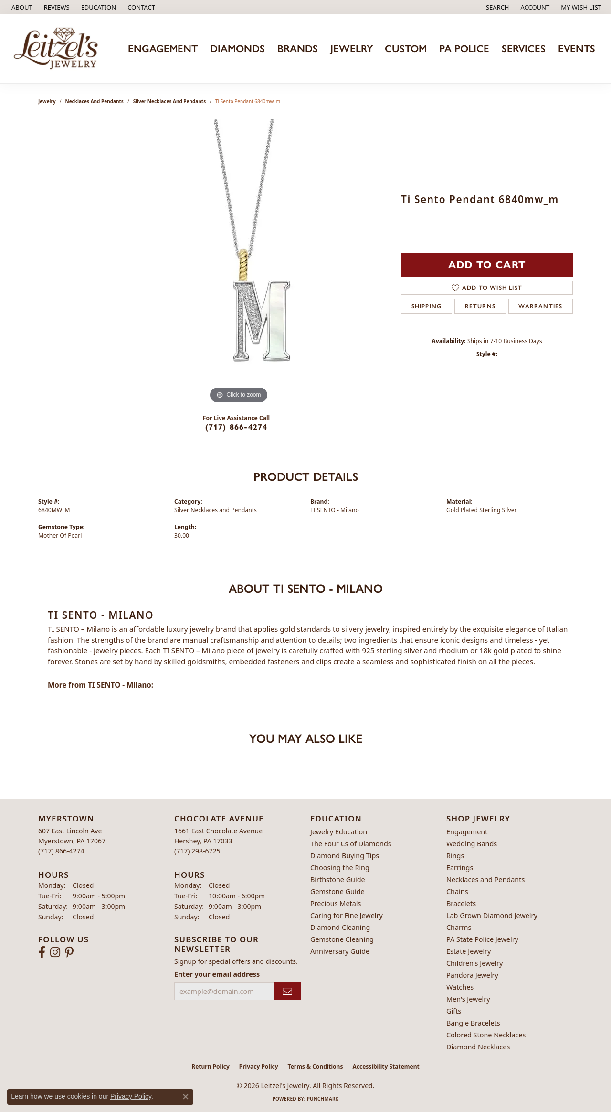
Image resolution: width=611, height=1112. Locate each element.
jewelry (47, 101)
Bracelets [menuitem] (461, 903)
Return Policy (210, 1066)
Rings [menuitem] (455, 855)
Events (576, 48)
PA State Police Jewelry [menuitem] (482, 939)
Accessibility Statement (385, 1066)
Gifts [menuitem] (453, 1010)
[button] (97, 7)
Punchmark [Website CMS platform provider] (323, 1098)
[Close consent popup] (186, 1097)
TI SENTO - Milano (334, 510)
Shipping (426, 306)
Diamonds (237, 48)
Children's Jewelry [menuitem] (474, 963)
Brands (297, 48)
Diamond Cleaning (340, 927)
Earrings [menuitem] (459, 867)
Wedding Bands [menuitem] (471, 843)
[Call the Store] (61, 850)
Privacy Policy (258, 1066)
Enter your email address (217, 974)
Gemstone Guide (337, 891)
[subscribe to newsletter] (287, 991)
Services (524, 48)
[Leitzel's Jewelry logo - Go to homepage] (58, 49)
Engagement (163, 48)
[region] (238, 262)
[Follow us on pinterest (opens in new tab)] (69, 952)
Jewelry (351, 48)
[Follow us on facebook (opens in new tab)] (41, 952)
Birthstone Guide (337, 879)
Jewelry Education (338, 831)
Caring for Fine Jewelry (346, 915)
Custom (406, 48)
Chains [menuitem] (457, 891)
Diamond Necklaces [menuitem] (478, 1046)
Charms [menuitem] (458, 927)
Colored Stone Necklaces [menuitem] (486, 1034)
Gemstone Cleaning (342, 939)
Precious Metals (335, 903)
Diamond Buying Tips (344, 855)
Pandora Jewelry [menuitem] (472, 975)
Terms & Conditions (315, 1066)
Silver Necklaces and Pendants (169, 101)
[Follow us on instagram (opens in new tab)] (55, 952)
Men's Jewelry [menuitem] (468, 999)
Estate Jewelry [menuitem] (468, 951)
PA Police (464, 48)
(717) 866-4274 (236, 427)
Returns (480, 306)
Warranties (540, 306)
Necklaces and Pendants (94, 101)
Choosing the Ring (339, 867)
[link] (21, 7)
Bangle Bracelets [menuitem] (473, 1022)
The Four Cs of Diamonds (350, 843)
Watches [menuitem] (460, 987)
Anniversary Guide (339, 951)
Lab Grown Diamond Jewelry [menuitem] (491, 915)
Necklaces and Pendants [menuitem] (485, 879)
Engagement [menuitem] (466, 831)
